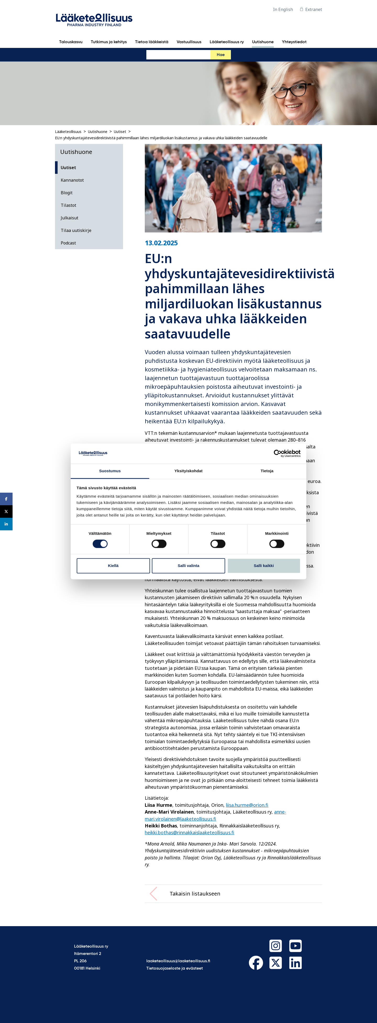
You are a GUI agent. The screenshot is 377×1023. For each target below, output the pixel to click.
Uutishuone (97, 131)
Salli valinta (188, 565)
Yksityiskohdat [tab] (188, 471)
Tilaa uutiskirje (76, 230)
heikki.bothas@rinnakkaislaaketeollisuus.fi (189, 832)
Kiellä (113, 565)
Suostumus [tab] (110, 471)
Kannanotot (72, 180)
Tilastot (68, 205)
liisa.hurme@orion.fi (247, 805)
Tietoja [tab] (267, 471)
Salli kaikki (264, 565)
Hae (221, 55)
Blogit (67, 193)
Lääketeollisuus (68, 131)
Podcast (68, 243)
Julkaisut (69, 218)
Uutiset (120, 131)
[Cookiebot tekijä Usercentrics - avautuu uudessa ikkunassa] (278, 454)
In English (283, 9)
